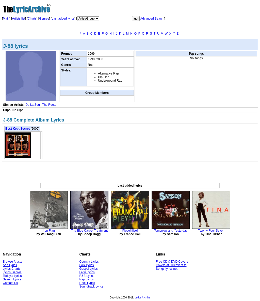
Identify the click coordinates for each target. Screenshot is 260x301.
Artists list (18, 18)
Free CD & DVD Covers (172, 261)
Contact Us (10, 283)
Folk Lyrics (86, 265)
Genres (44, 18)
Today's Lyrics (12, 276)
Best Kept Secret (17, 128)
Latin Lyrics (86, 272)
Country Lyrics (89, 261)
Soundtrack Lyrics (91, 286)
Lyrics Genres (12, 272)
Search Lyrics (12, 279)
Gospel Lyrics (88, 268)
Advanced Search (152, 18)
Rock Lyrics (87, 283)
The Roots (49, 105)
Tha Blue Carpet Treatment (89, 230)
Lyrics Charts (12, 268)
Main (6, 18)
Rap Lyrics (86, 279)
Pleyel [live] (130, 230)
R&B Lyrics (86, 276)
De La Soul (32, 105)
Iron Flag (49, 230)
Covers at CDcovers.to (171, 265)
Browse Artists (12, 261)
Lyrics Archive (142, 297)
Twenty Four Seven (211, 230)
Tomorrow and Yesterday (170, 230)
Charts (32, 18)
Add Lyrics (10, 265)
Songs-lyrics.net (166, 268)
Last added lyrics (63, 18)
